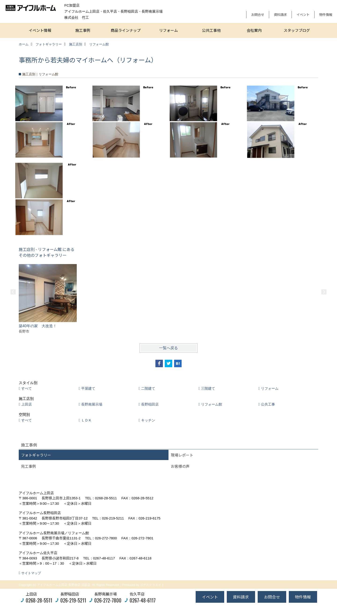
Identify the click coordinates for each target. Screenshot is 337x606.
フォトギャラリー (36, 455)
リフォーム (168, 30)
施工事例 (82, 30)
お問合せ (257, 14)
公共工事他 (211, 30)
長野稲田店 (150, 404)
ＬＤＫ (86, 420)
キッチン (148, 420)
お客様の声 (180, 466)
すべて (26, 388)
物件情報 (325, 14)
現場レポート (182, 455)
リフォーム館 (211, 404)
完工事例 (28, 466)
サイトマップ (31, 573)
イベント (303, 14)
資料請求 (280, 14)
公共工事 (268, 404)
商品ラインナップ (126, 30)
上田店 (26, 404)
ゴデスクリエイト (152, 585)
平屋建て (88, 388)
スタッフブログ (297, 30)
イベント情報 (40, 30)
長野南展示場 (91, 404)
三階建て (208, 388)
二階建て (148, 388)
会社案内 (254, 30)
